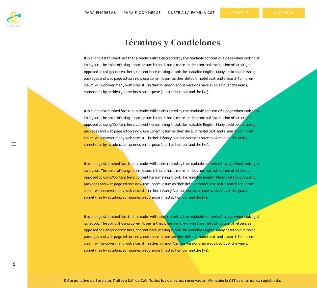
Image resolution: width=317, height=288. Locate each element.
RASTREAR (283, 13)
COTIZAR (239, 13)
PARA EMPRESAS (100, 13)
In (14, 264)
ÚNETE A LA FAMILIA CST (191, 13)
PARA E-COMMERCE (142, 13)
